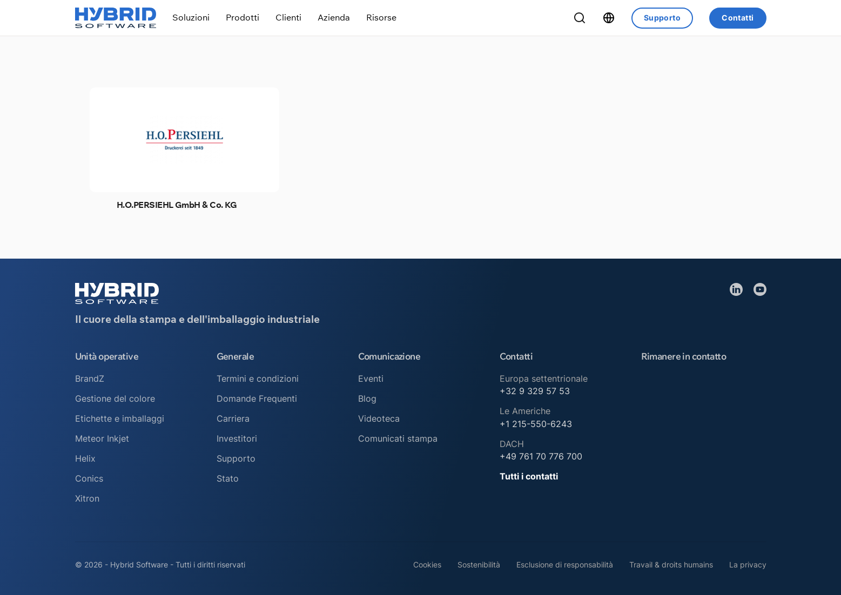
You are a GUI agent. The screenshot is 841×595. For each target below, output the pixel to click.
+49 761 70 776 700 (541, 456)
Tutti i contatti (529, 476)
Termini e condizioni (258, 378)
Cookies (427, 564)
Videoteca (379, 418)
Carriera (233, 418)
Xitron (87, 498)
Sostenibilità (478, 564)
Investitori (237, 438)
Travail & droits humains (671, 564)
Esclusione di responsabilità (564, 564)
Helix (85, 458)
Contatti (737, 17)
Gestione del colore (115, 398)
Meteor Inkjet (102, 438)
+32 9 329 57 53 (535, 391)
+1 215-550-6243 (536, 423)
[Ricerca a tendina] (579, 17)
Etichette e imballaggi (119, 418)
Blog (367, 398)
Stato (228, 478)
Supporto (662, 17)
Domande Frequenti (257, 398)
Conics (89, 478)
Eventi (371, 378)
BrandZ (89, 378)
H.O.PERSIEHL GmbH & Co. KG (177, 204)
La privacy (747, 564)
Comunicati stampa (398, 438)
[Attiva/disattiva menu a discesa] (191, 17)
